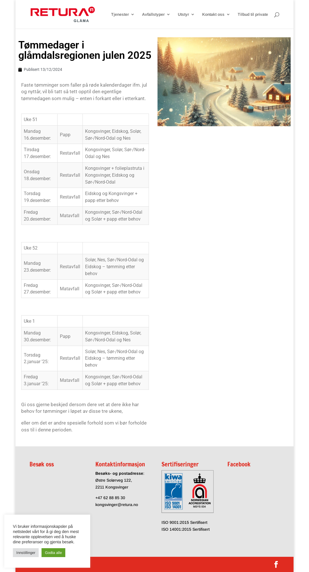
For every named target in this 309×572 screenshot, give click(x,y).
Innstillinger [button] (25, 552)
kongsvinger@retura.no (116, 504)
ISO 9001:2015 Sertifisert (184, 522)
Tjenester (120, 14)
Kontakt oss (213, 14)
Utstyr (183, 14)
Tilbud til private (253, 14)
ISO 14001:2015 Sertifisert (186, 529)
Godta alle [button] (53, 552)
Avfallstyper (153, 14)
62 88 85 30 (114, 497)
